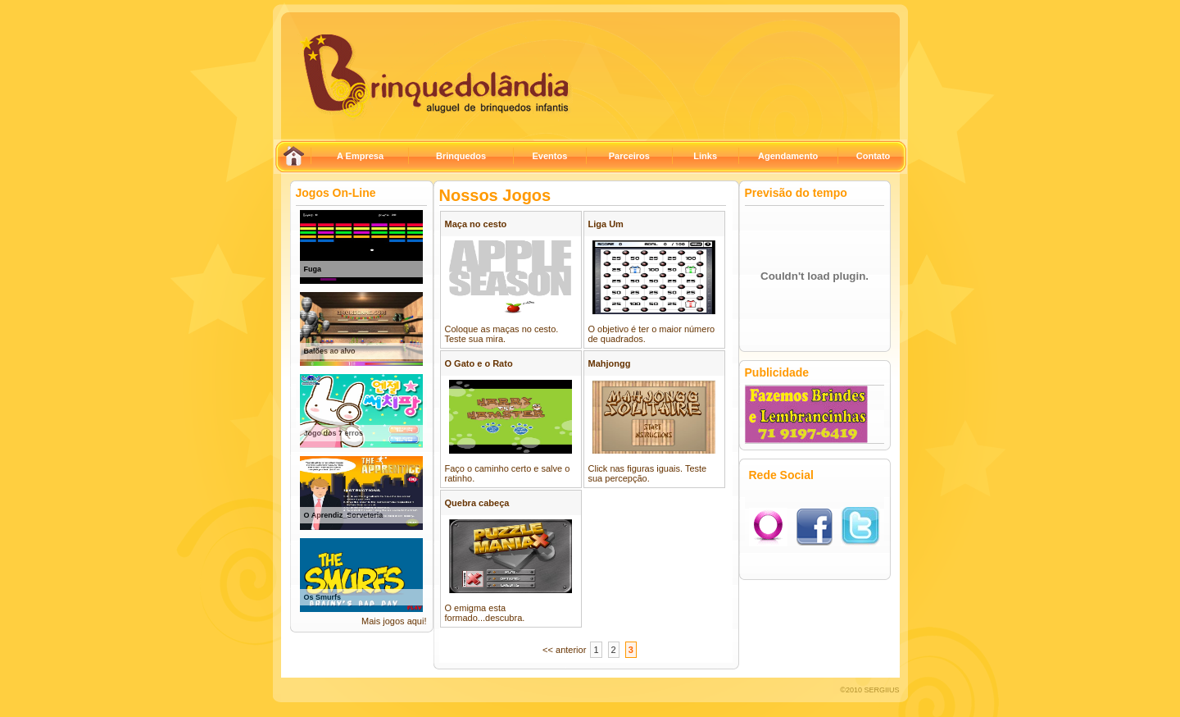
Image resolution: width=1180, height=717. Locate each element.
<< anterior (564, 650)
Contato (873, 156)
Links (705, 156)
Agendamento (788, 156)
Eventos (549, 156)
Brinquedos (461, 156)
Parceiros (629, 156)
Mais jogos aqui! (394, 621)
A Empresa (360, 156)
